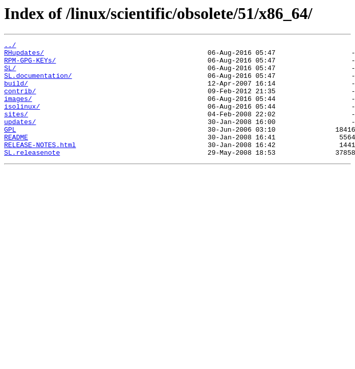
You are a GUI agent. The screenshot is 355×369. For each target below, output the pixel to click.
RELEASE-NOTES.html (40, 166)
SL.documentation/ (38, 83)
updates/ (20, 138)
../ (10, 46)
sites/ (16, 129)
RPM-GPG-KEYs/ (30, 64)
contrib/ (20, 101)
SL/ (10, 73)
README (16, 156)
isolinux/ (22, 120)
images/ (18, 110)
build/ (16, 92)
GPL (10, 147)
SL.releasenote (32, 175)
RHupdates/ (24, 55)
